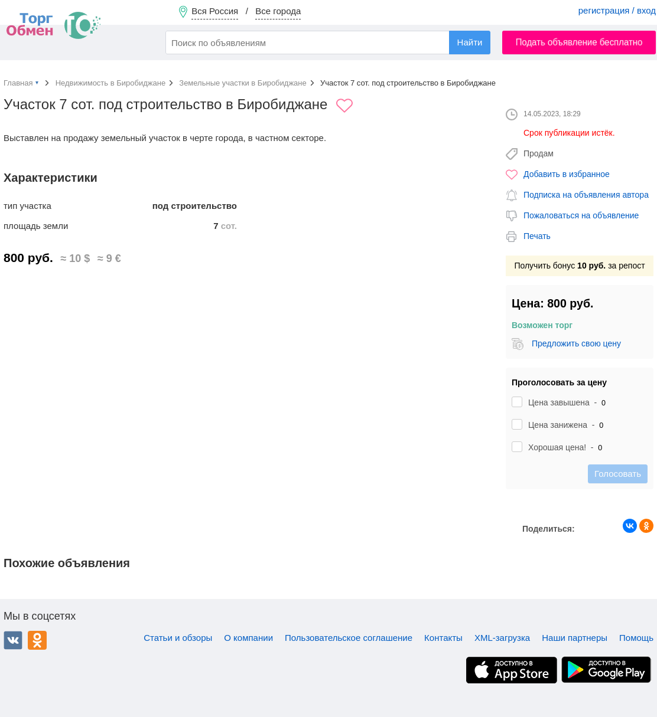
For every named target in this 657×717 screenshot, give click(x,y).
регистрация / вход (617, 10)
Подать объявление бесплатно (579, 42)
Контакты (443, 638)
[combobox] (327, 42)
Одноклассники (37, 640)
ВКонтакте (13, 640)
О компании (248, 638)
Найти (470, 42)
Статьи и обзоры (178, 638)
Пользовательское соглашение (348, 638)
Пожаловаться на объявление (581, 215)
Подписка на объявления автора (586, 194)
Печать (537, 236)
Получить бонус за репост (579, 265)
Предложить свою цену (576, 343)
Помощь (636, 638)
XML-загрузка (502, 638)
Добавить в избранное (566, 174)
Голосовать (617, 474)
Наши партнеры (574, 638)
